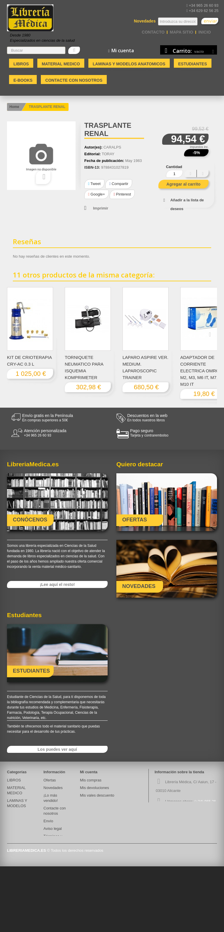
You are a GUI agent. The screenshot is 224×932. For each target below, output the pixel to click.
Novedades (53, 788)
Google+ (96, 194)
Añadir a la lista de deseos (187, 204)
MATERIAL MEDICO (61, 64)
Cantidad (174, 167)
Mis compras (91, 780)
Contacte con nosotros (73, 80)
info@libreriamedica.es (196, 821)
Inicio (204, 32)
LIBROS (21, 64)
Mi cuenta (88, 772)
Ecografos (15, 834)
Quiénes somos (56, 849)
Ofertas (49, 780)
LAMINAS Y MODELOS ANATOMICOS (129, 64)
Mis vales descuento (97, 795)
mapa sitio (181, 32)
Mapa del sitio (55, 895)
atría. (11, 826)
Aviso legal (52, 828)
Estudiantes (192, 64)
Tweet (94, 183)
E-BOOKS (22, 80)
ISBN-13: (92, 167)
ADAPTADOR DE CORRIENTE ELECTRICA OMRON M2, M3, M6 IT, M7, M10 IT (201, 371)
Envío (48, 821)
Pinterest (122, 194)
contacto (153, 32)
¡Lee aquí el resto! (57, 584)
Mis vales (88, 818)
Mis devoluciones (94, 788)
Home (14, 107)
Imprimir (100, 208)
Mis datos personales (98, 810)
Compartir (118, 183)
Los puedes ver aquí (57, 749)
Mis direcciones (93, 803)
